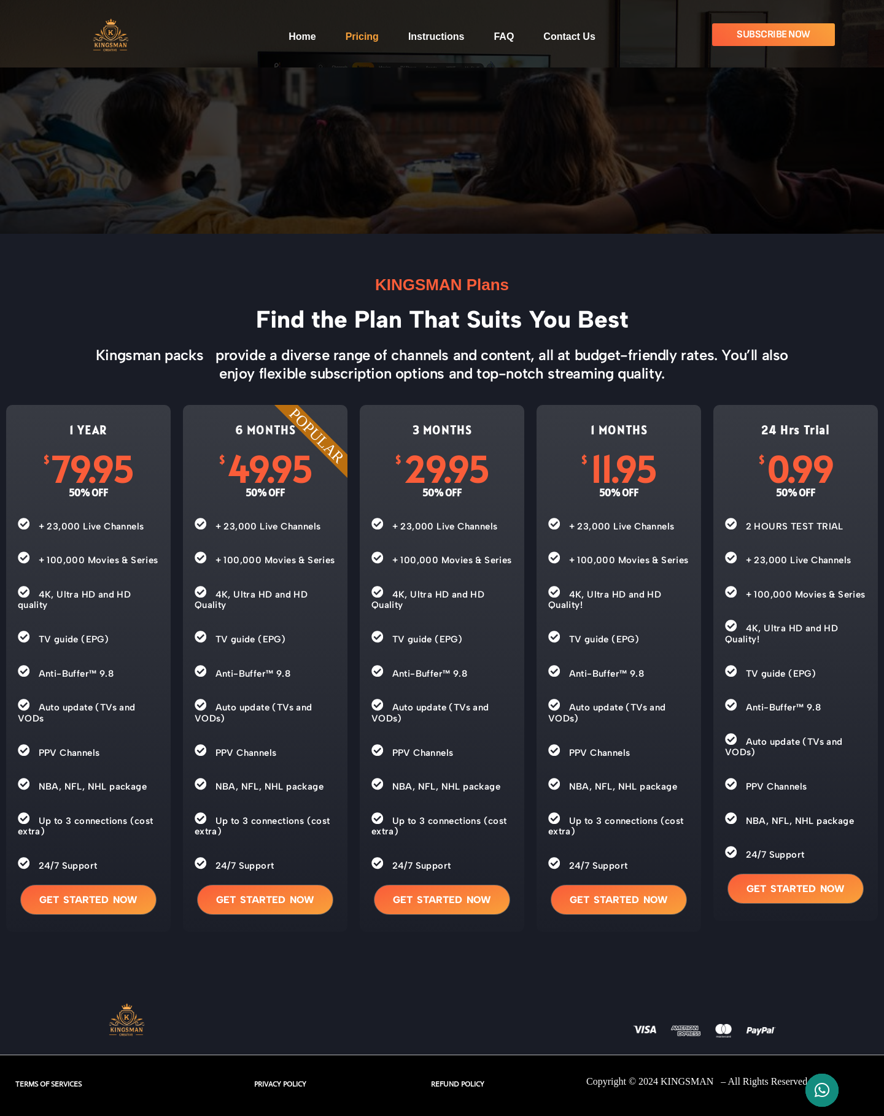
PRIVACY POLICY (280, 1084)
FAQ (504, 36)
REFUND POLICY (457, 1084)
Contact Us (569, 36)
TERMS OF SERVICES (48, 1084)
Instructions (436, 36)
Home (302, 36)
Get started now (88, 900)
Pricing (362, 36)
